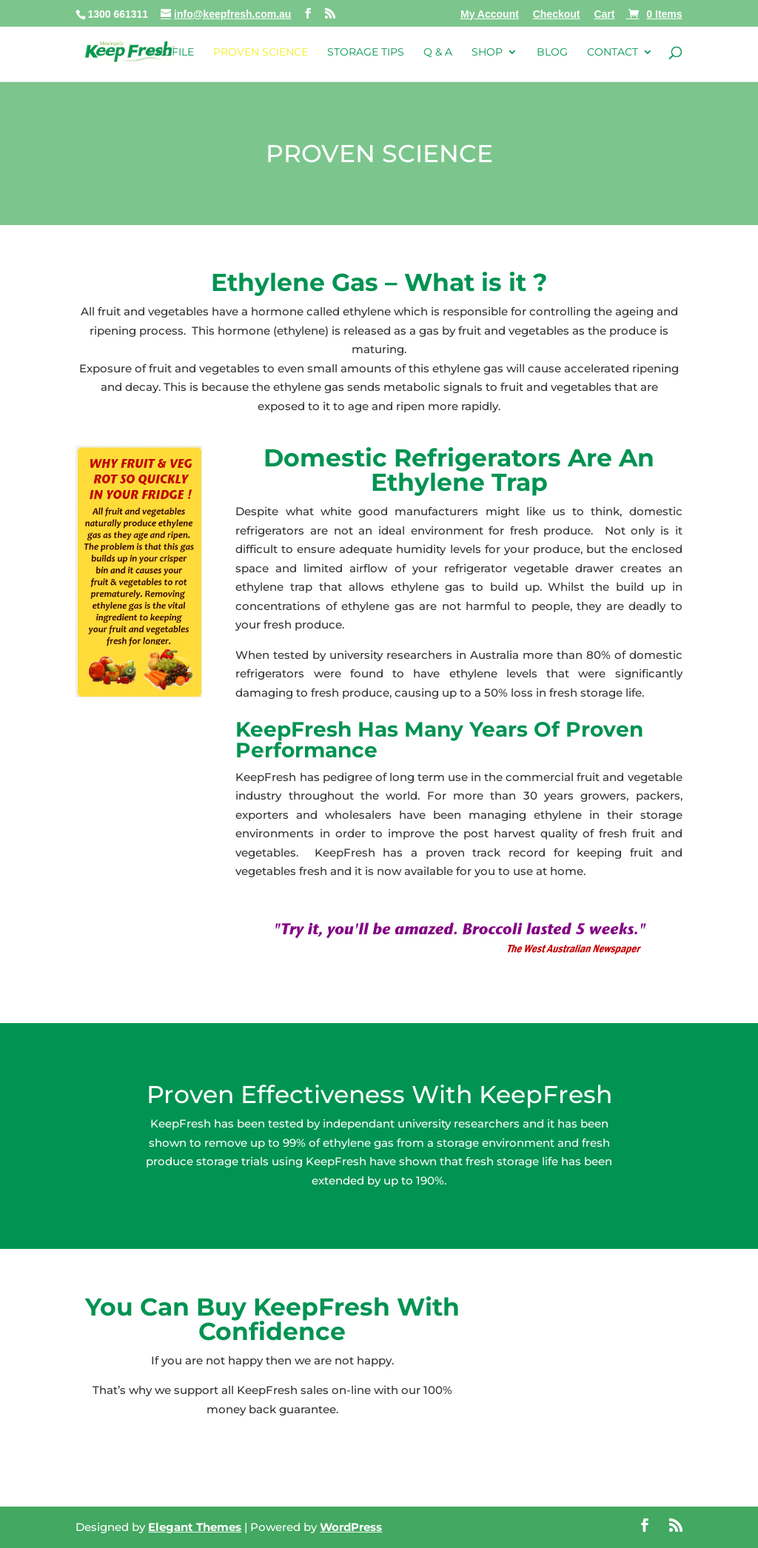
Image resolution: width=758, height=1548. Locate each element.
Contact (612, 52)
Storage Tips (365, 52)
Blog (552, 52)
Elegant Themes (194, 1527)
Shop (487, 52)
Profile (171, 52)
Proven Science (260, 52)
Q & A (437, 52)
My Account (489, 14)
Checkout (556, 14)
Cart (604, 14)
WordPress (351, 1527)
